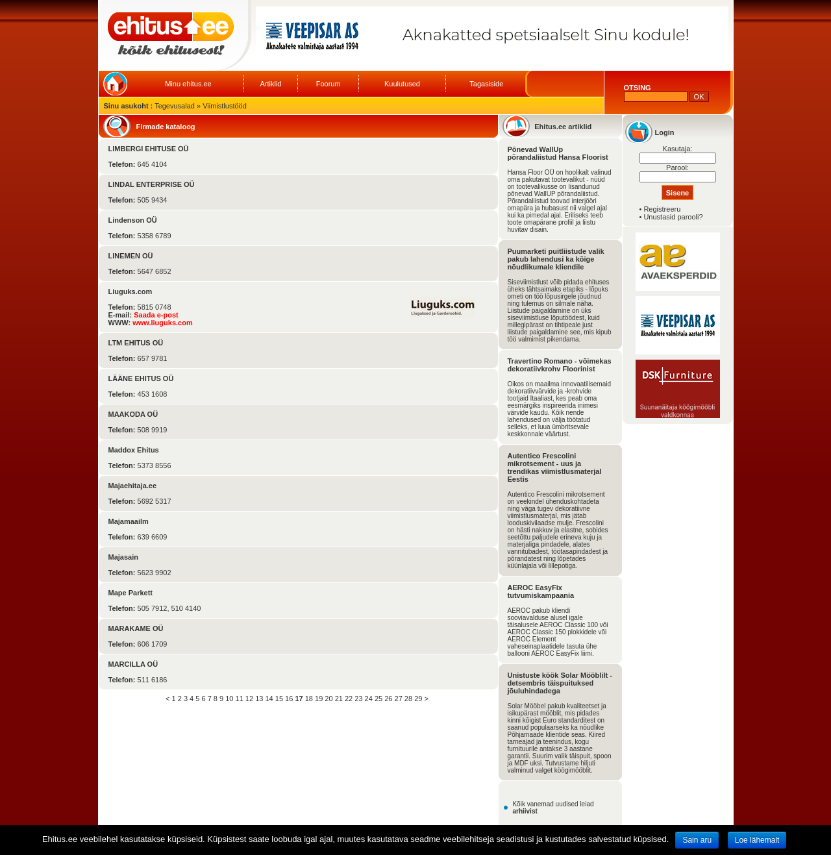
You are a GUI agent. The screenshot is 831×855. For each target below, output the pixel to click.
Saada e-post (156, 315)
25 (378, 698)
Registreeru (661, 209)
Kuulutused (402, 84)
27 (399, 698)
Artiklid (270, 84)
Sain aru (697, 840)
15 (279, 698)
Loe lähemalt (757, 840)
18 (309, 698)
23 (358, 698)
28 (408, 698)
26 (388, 698)
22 (349, 698)
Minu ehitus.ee (188, 84)
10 (229, 698)
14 (269, 698)
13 (259, 698)
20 (328, 698)
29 (418, 698)
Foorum (328, 84)
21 (339, 698)
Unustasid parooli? (672, 217)
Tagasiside (486, 84)
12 (249, 698)
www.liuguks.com (162, 323)
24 (369, 698)
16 (289, 698)
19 (319, 698)
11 (239, 698)
